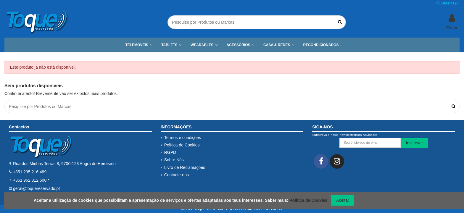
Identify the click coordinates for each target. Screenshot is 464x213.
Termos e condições (182, 137)
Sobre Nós (174, 159)
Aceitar (342, 200)
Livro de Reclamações (184, 167)
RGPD (170, 152)
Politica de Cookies (308, 200)
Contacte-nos (176, 174)
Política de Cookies (182, 145)
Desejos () (448, 3)
